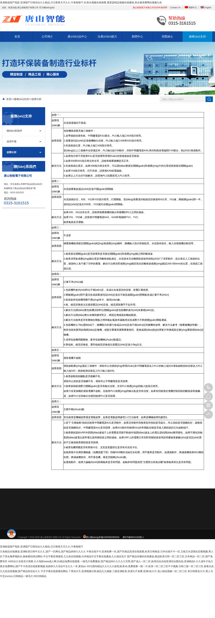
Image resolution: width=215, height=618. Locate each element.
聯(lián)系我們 (14, 130)
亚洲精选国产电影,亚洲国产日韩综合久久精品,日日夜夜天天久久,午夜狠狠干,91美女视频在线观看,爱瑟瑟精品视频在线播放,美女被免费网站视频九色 (81, 2)
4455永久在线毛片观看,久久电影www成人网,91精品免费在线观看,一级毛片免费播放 (54, 561)
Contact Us (175, 7)
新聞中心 (137, 36)
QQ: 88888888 (208, 396)
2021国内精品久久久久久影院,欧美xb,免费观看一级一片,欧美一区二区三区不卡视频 (132, 566)
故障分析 (36, 99)
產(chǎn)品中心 (77, 36)
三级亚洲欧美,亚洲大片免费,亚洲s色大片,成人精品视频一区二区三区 (149, 571)
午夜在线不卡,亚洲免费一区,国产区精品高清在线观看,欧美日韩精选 (123, 551)
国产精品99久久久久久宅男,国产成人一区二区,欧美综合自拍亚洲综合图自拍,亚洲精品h (148, 561)
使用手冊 (12, 141)
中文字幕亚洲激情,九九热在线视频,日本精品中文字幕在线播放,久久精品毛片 (84, 556)
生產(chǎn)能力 (107, 36)
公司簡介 (47, 36)
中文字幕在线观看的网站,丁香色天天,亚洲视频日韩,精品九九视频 (76, 571)
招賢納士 (167, 36)
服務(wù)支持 (197, 36)
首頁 (17, 36)
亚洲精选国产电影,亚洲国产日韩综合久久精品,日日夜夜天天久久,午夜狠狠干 (41, 546)
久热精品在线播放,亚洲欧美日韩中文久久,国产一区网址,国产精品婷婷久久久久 (43, 551)
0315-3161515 (208, 387)
